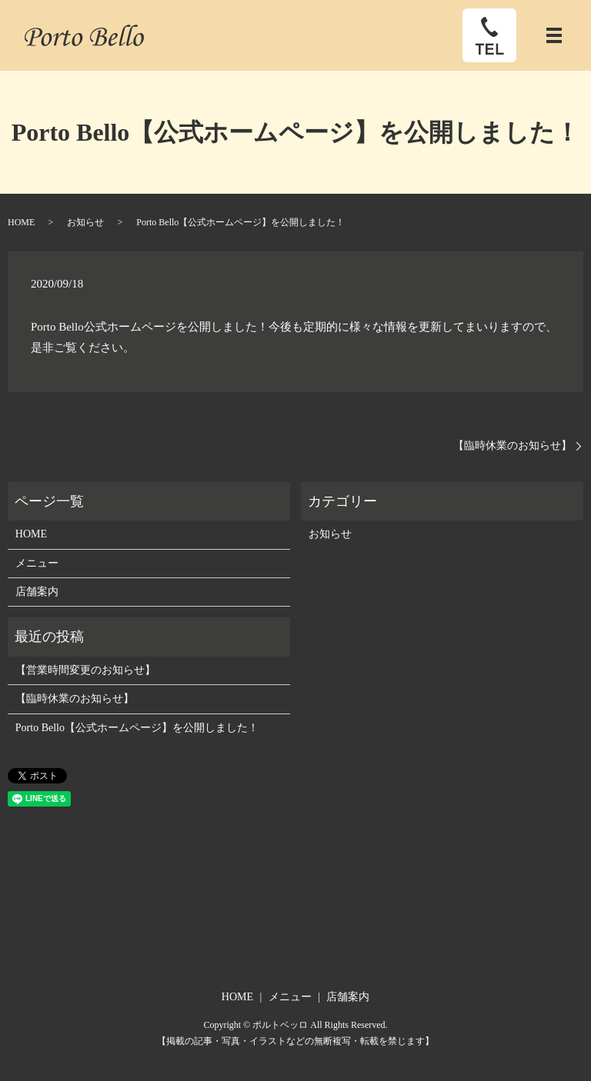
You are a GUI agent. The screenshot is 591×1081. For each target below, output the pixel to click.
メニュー (36, 563)
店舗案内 (36, 591)
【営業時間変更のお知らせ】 (85, 670)
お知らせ (85, 222)
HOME (21, 222)
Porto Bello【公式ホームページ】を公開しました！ (137, 727)
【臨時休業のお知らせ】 (512, 445)
